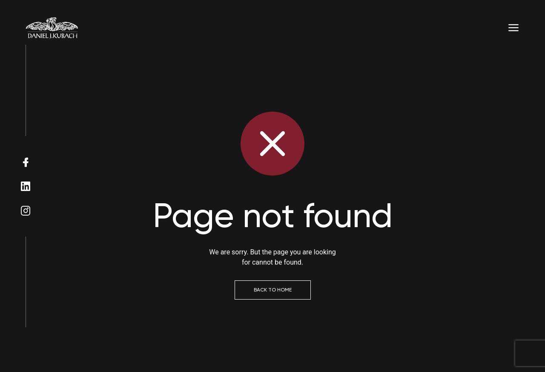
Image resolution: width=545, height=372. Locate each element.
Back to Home (273, 290)
